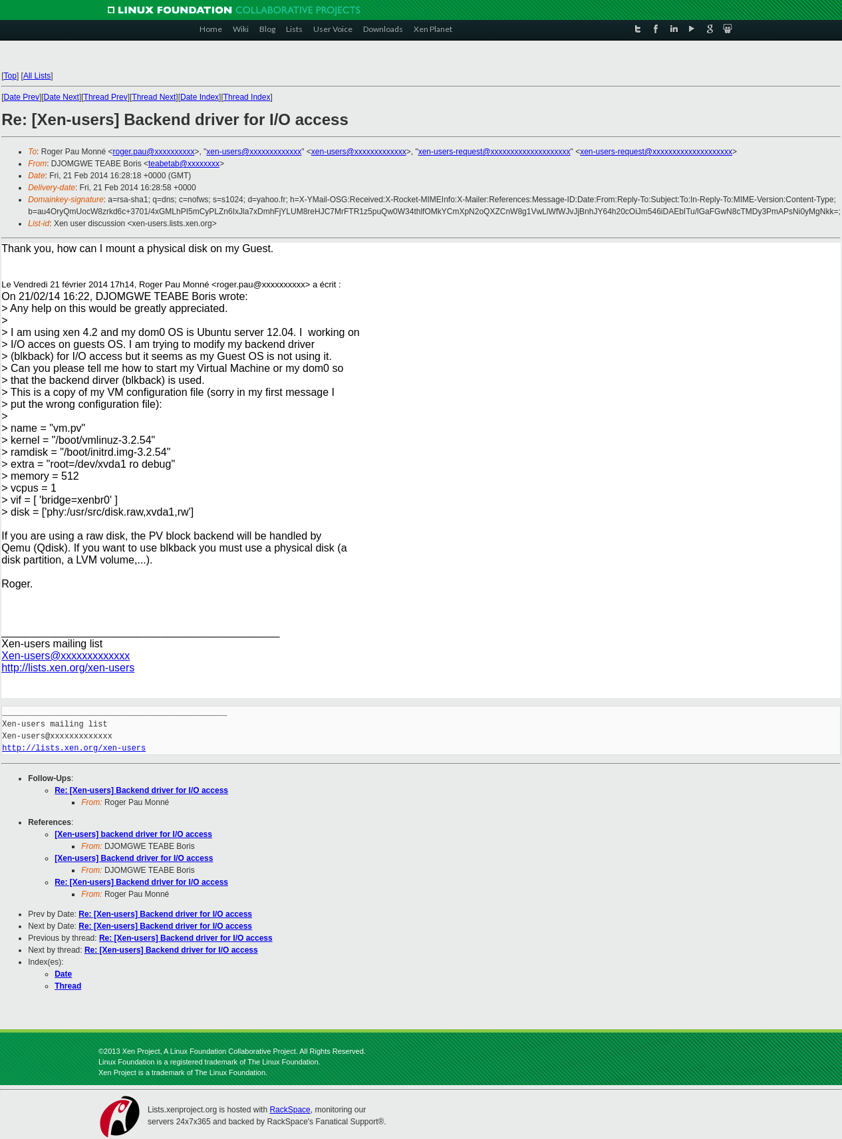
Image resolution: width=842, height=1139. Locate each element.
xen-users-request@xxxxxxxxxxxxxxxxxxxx (494, 151)
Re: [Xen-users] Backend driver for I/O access (141, 790)
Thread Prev (106, 97)
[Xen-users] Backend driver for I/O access (134, 858)
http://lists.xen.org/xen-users (67, 667)
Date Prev (21, 97)
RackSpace (289, 1109)
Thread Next (154, 97)
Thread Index (247, 97)
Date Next (61, 97)
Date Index (199, 97)
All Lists (37, 76)
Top (10, 76)
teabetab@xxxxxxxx (183, 163)
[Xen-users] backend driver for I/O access (133, 834)
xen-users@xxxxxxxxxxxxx (253, 151)
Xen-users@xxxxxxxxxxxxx (65, 655)
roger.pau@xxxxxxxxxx (154, 151)
